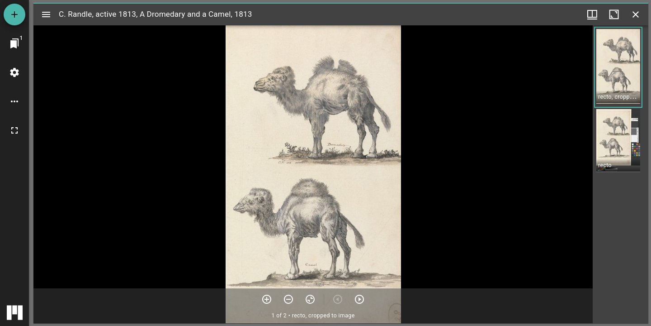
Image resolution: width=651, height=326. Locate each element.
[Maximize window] (614, 14)
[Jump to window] (14, 43)
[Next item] (359, 299)
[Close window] (635, 14)
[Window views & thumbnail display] (592, 14)
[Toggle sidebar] (46, 14)
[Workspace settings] (14, 72)
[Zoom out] (288, 299)
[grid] (620, 174)
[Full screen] (14, 130)
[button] (618, 67)
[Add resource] (14, 14)
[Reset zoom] (310, 299)
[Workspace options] (14, 101)
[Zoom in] (267, 299)
